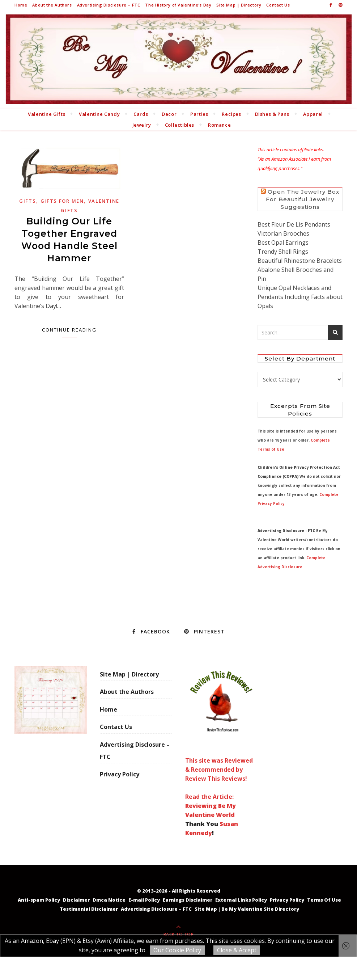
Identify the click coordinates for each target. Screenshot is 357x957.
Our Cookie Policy (177, 950)
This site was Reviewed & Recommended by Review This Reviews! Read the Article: (221, 733)
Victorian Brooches (283, 233)
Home (20, 5)
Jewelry (141, 125)
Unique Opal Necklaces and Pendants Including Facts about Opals (300, 297)
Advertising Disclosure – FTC (108, 5)
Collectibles (179, 125)
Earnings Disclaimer (187, 900)
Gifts (27, 201)
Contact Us (278, 5)
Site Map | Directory (238, 5)
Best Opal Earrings (283, 242)
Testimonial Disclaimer (89, 909)
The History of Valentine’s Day (178, 5)
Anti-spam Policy (39, 900)
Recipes (231, 114)
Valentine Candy (99, 114)
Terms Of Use (324, 900)
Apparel (313, 114)
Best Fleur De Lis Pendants (294, 224)
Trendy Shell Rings (283, 252)
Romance (219, 125)
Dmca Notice (109, 900)
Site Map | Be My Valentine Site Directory (247, 909)
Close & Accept (236, 950)
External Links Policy (241, 900)
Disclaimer (76, 900)
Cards (140, 114)
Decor (169, 114)
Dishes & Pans (272, 114)
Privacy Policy (119, 774)
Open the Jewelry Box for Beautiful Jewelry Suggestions (302, 199)
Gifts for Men (62, 201)
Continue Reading (69, 329)
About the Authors (52, 5)
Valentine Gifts (46, 114)
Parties (199, 114)
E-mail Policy (144, 900)
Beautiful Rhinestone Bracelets (300, 261)
